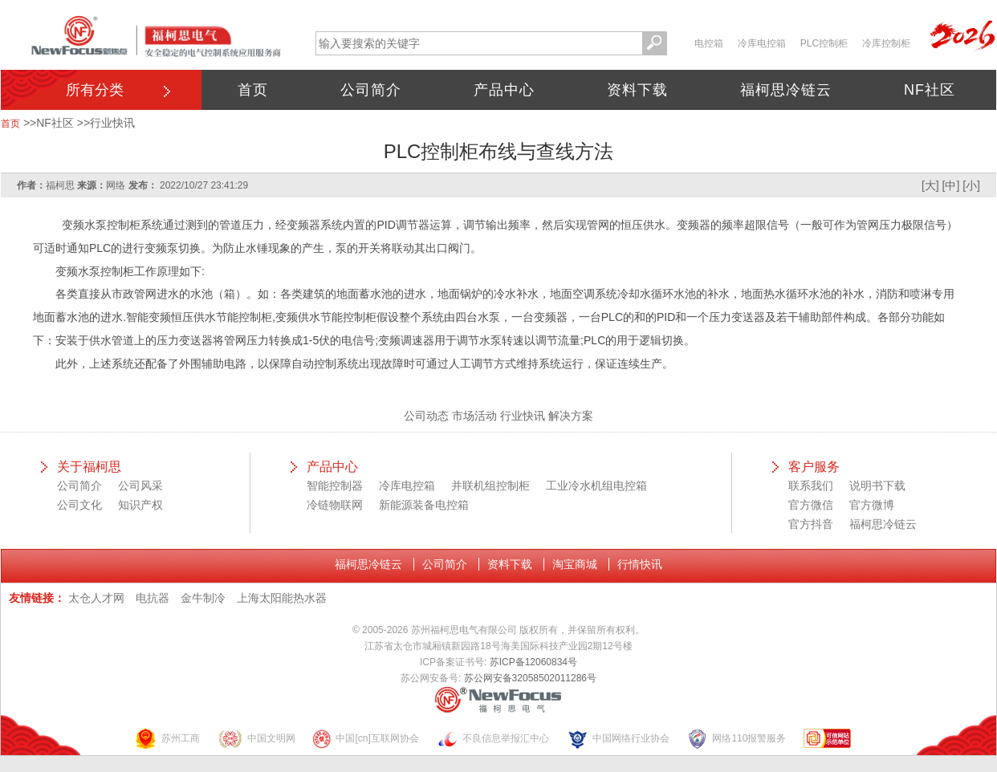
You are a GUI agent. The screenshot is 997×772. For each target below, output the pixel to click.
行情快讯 (639, 564)
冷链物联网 (335, 504)
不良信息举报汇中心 (493, 738)
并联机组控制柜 (490, 485)
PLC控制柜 (824, 43)
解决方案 (570, 415)
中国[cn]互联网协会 (365, 738)
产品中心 (504, 90)
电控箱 (708, 43)
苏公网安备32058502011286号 (530, 678)
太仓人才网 (96, 597)
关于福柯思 (89, 466)
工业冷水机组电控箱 (596, 485)
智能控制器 (335, 485)
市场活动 (474, 415)
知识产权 (140, 504)
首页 (253, 90)
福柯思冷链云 (786, 90)
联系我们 (810, 485)
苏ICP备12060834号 (533, 662)
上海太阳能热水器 (282, 597)
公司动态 (426, 415)
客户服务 (814, 466)
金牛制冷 (203, 597)
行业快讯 (112, 122)
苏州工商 (167, 738)
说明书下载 (877, 485)
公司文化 (79, 504)
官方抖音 (810, 524)
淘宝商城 (574, 564)
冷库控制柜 (886, 43)
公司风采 (140, 485)
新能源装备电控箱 (424, 504)
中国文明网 (256, 738)
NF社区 (929, 90)
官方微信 (810, 504)
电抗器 (152, 597)
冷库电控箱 (762, 43)
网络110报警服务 (736, 738)
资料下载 (637, 90)
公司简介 (370, 90)
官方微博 (871, 504)
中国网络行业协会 (618, 738)
